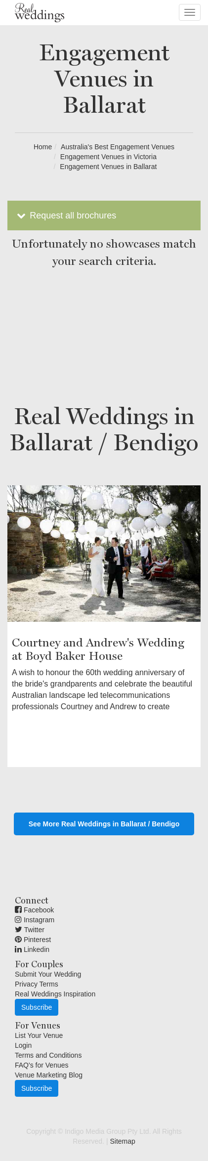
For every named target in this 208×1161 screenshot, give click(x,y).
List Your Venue (39, 1035)
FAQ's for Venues (42, 1065)
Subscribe (36, 1007)
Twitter (29, 930)
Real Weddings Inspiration (55, 994)
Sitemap (122, 1141)
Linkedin (32, 949)
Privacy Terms (36, 984)
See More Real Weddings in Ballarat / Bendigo (104, 824)
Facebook (34, 910)
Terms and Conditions (48, 1055)
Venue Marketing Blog (49, 1075)
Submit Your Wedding (48, 974)
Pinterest (33, 940)
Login (23, 1045)
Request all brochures (65, 215)
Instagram (34, 920)
